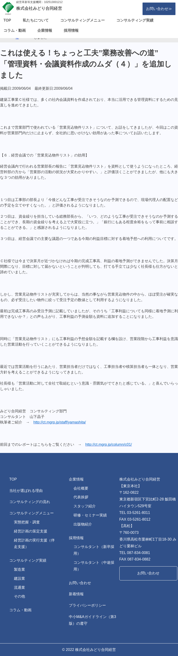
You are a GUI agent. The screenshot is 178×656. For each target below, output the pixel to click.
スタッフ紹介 (84, 506)
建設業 (19, 578)
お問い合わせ (80, 583)
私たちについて (36, 20)
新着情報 (76, 594)
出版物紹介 (82, 524)
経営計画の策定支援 (30, 531)
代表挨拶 (80, 497)
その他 (19, 596)
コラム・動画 (14, 30)
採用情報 (71, 30)
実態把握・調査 (27, 522)
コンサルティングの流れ (29, 502)
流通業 (19, 587)
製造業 (19, 569)
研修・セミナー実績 (90, 515)
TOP (7, 20)
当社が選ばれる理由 (26, 491)
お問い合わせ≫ (159, 9)
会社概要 (80, 488)
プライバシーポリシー (87, 605)
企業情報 (44, 30)
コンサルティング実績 (134, 20)
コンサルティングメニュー (82, 20)
